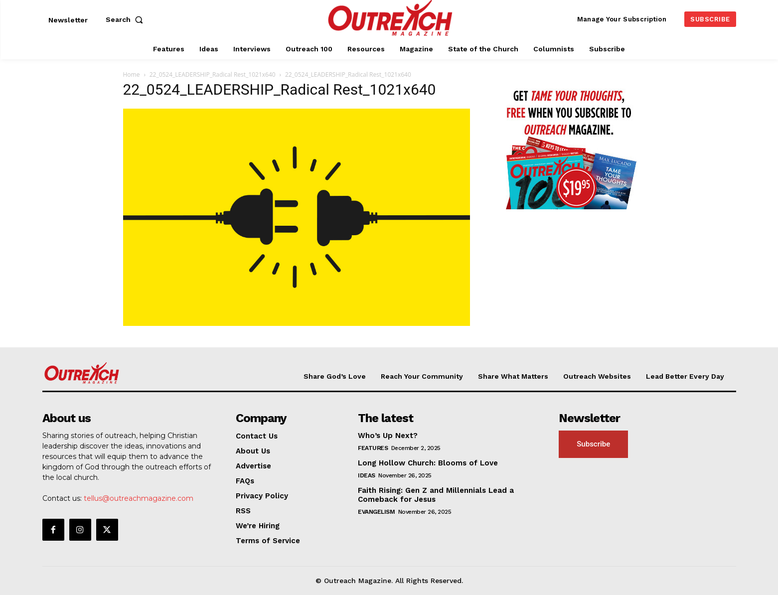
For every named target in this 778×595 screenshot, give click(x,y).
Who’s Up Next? (388, 435)
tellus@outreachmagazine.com (138, 498)
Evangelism (376, 511)
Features (373, 448)
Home (131, 74)
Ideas (366, 475)
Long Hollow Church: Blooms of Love (428, 462)
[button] (127, 19)
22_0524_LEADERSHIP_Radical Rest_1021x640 (213, 74)
